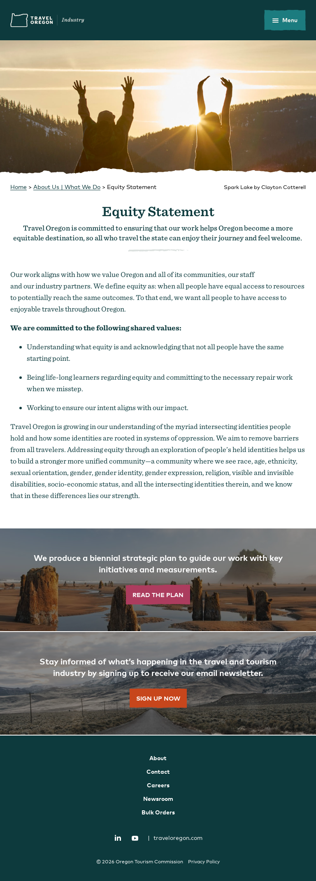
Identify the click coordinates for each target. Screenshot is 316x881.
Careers (158, 785)
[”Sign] (158, 684)
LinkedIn (118, 837)
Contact (158, 771)
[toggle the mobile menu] (285, 20)
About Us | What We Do (66, 186)
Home (18, 186)
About (158, 757)
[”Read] (158, 580)
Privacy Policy (204, 862)
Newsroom (158, 798)
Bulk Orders (158, 812)
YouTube (135, 838)
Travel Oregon (47, 20)
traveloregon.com (175, 837)
